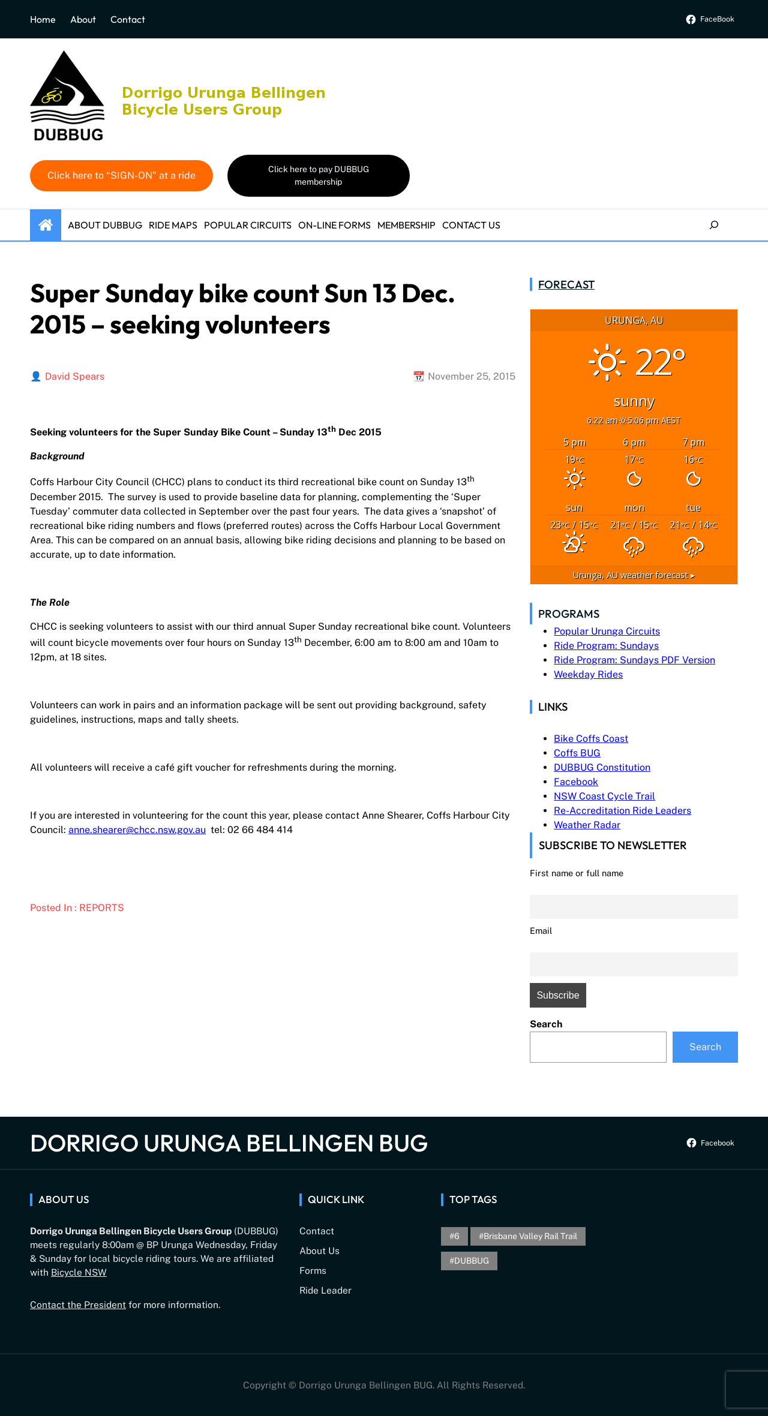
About (83, 19)
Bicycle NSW (79, 1272)
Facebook (576, 781)
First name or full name (576, 873)
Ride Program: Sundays (606, 645)
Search (546, 1024)
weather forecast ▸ (634, 575)
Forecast (566, 284)
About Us (319, 1250)
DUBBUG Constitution (602, 767)
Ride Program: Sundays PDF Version (634, 660)
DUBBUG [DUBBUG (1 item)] (471, 1260)
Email (541, 930)
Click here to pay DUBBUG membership (318, 175)
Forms (312, 1270)
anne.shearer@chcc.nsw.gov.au (137, 829)
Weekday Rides (588, 674)
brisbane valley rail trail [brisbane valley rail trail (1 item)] (530, 1236)
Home (43, 19)
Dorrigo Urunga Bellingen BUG (229, 1143)
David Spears (74, 376)
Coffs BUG (577, 753)
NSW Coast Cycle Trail (604, 796)
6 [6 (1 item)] (457, 1236)
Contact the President (78, 1304)
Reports (101, 907)
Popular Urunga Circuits (607, 631)
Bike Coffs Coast (591, 738)
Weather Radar (587, 825)
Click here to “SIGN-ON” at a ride (121, 175)
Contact (127, 19)
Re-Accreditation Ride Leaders (622, 810)
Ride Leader (325, 1290)
